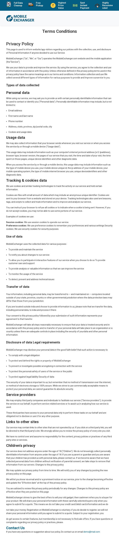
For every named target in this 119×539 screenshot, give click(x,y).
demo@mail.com (91, 532)
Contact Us (15, 528)
